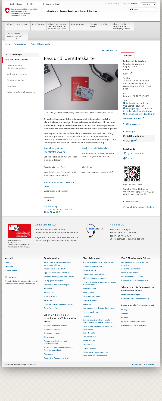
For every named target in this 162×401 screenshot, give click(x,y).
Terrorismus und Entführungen (56, 304)
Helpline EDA (117, 244)
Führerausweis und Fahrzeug (94, 294)
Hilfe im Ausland (50, 316)
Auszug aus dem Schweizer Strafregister (99, 328)
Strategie (124, 329)
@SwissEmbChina (136, 153)
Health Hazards (89, 360)
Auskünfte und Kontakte (131, 288)
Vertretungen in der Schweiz (55, 345)
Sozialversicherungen (91, 316)
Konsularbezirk (132, 201)
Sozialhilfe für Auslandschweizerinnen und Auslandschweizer (100, 303)
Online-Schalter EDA (45, 244)
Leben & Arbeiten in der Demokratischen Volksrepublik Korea (58, 27)
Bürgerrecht (87, 364)
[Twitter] (48, 231)
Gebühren (88, 167)
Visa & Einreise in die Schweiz (99, 27)
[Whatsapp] (57, 231)
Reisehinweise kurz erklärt (54, 288)
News (7, 282)
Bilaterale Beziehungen (130, 314)
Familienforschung (90, 331)
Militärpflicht (88, 324)
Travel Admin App (51, 328)
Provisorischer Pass (54, 167)
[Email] (60, 231)
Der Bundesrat (16, 4)
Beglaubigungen (89, 308)
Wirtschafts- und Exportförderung (135, 318)
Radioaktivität (49, 312)
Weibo (131, 158)
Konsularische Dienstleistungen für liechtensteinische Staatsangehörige (97, 340)
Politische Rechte (89, 290)
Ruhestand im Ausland (53, 353)
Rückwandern (49, 357)
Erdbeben (48, 308)
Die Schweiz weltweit (51, 4)
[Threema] (54, 231)
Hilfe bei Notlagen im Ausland (95, 298)
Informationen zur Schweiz (132, 296)
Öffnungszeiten (132, 124)
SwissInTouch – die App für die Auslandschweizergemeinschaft (95, 373)
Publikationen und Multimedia (133, 345)
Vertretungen (22, 27)
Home (7, 44)
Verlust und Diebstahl (94, 148)
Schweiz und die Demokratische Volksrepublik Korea (122, 27)
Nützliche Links (89, 352)
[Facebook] (45, 231)
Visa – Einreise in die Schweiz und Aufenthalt (134, 283)
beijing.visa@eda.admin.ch (139, 108)
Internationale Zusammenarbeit (16, 36)
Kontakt (126, 55)
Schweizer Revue (89, 356)
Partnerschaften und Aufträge (133, 341)
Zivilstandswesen (89, 368)
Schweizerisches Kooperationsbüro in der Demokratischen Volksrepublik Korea (21, 302)
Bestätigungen (88, 312)
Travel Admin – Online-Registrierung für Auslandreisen (99, 347)
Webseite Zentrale (133, 118)
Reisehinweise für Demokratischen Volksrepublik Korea (58, 283)
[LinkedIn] (51, 231)
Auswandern (49, 374)
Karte (127, 73)
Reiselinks (48, 320)
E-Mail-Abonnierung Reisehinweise (58, 324)
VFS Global (130, 140)
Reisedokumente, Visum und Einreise (59, 296)
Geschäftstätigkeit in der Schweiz (134, 300)
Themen (124, 333)
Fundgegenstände (90, 320)
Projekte (124, 337)
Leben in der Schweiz (130, 292)
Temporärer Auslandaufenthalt (56, 377)
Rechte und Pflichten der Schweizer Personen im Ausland (58, 368)
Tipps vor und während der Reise (57, 292)
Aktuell (10, 27)
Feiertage (130, 131)
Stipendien (87, 335)
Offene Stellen (11, 290)
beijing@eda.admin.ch (137, 103)
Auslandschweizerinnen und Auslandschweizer (55, 362)
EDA (32, 4)
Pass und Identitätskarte (92, 286)
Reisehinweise (38, 27)
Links (48, 200)
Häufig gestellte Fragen (53, 300)
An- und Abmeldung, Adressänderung (98, 282)
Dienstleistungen (79, 27)
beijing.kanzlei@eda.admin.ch (140, 114)
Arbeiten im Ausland (52, 349)
